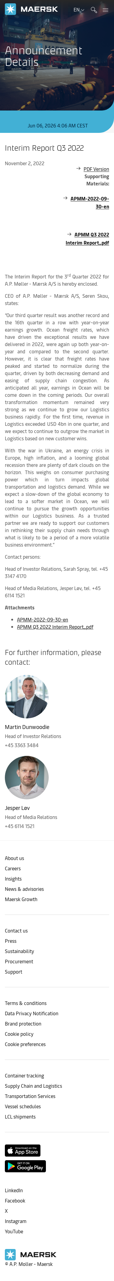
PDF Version (96, 168)
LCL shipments (20, 1116)
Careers (13, 868)
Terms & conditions (26, 1003)
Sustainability (19, 951)
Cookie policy (19, 1033)
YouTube (14, 1231)
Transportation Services (30, 1096)
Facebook (15, 1200)
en (80, 9)
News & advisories (24, 888)
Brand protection (23, 1023)
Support (13, 971)
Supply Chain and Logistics (33, 1085)
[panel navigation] (104, 9)
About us (14, 858)
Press (10, 940)
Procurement (19, 961)
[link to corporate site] (31, 9)
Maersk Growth (21, 899)
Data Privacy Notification (31, 1013)
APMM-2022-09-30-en (90, 202)
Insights (13, 878)
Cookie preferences (25, 1044)
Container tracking (24, 1075)
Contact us (16, 930)
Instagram (15, 1221)
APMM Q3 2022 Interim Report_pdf (87, 238)
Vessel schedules (23, 1106)
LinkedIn (14, 1190)
